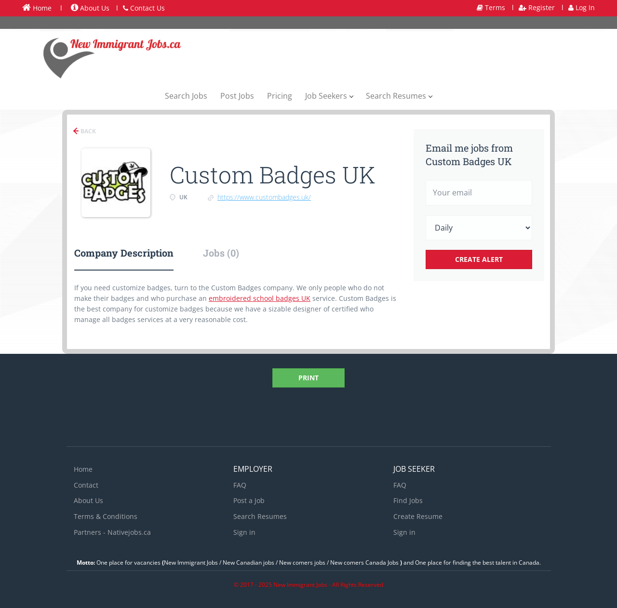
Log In (581, 7)
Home (37, 8)
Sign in (244, 532)
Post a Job (249, 500)
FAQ (239, 485)
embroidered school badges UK (259, 298)
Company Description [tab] (124, 252)
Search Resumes (260, 516)
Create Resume (418, 516)
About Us (90, 8)
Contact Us (144, 8)
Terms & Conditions (105, 516)
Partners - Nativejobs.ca (112, 532)
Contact (86, 485)
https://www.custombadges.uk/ (264, 197)
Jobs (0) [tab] (221, 252)
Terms (491, 7)
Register (537, 7)
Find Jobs (408, 500)
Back (87, 131)
